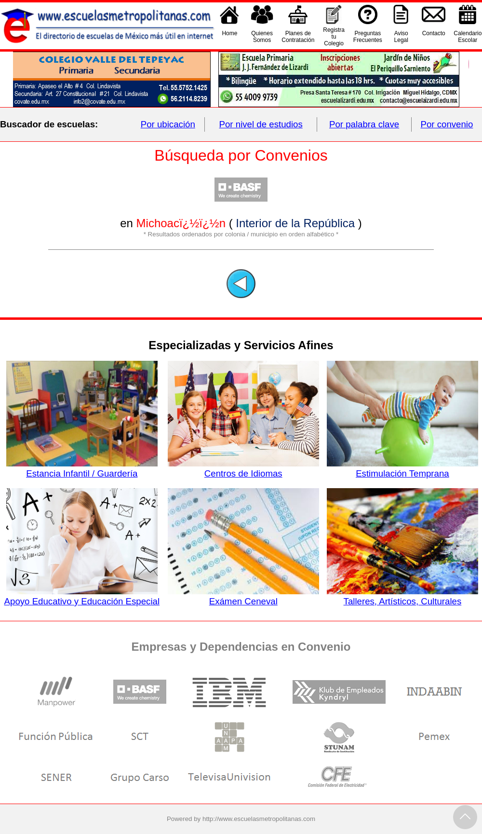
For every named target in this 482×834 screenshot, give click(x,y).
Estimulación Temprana (402, 468)
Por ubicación (168, 124)
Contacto (433, 36)
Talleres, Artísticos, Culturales (402, 596)
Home (229, 36)
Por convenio (447, 124)
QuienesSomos (262, 36)
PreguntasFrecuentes (367, 36)
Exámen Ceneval (243, 596)
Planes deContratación (297, 36)
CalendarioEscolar (468, 36)
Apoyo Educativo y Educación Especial (82, 596)
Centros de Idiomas (243, 468)
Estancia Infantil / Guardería (82, 468)
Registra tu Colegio (334, 37)
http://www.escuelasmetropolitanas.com (258, 818)
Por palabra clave (364, 124)
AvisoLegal (401, 36)
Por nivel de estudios (261, 124)
